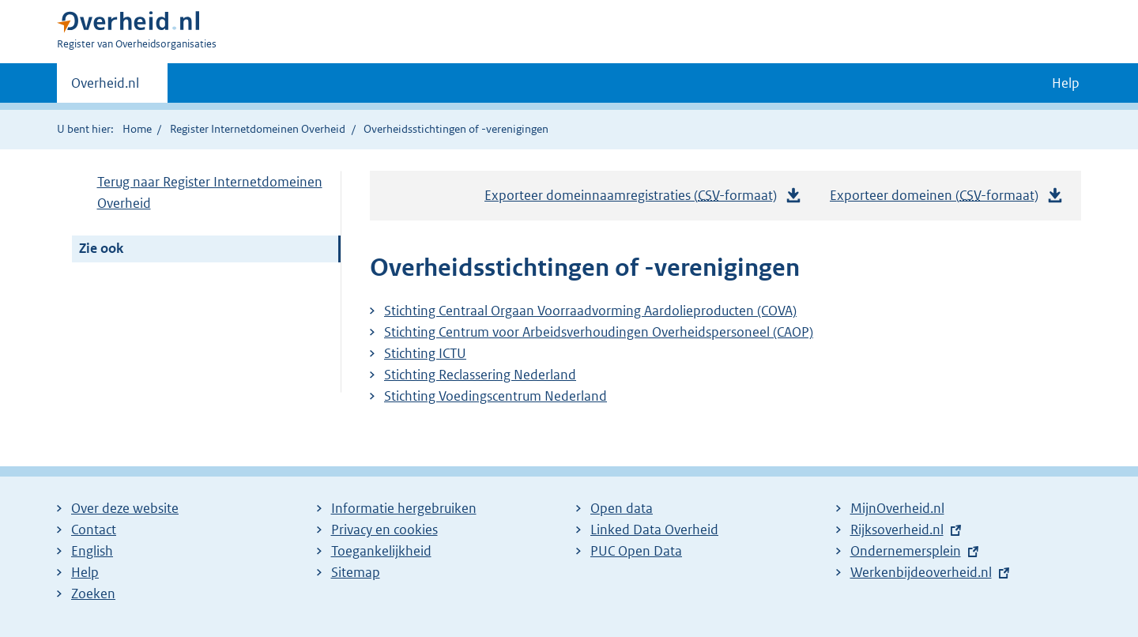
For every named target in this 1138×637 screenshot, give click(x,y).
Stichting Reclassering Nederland (480, 374)
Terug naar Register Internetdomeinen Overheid (209, 192)
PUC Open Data (636, 551)
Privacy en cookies (384, 529)
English (92, 551)
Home (137, 129)
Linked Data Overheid (654, 529)
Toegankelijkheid (381, 551)
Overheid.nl (105, 88)
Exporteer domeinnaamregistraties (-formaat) (643, 196)
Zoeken (93, 593)
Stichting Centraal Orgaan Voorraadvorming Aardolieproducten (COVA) (590, 310)
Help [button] (1066, 83)
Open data (621, 508)
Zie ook (101, 248)
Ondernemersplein (905, 551)
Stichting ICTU (425, 353)
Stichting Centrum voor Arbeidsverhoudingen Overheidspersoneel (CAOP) (598, 332)
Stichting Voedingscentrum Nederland (495, 396)
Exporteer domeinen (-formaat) (947, 196)
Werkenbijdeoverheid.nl (921, 572)
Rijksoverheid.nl (897, 529)
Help (85, 572)
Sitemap (355, 572)
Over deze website (125, 508)
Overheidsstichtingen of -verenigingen (456, 129)
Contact (93, 529)
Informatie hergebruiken (404, 508)
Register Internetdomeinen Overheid (257, 129)
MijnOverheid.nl (897, 508)
